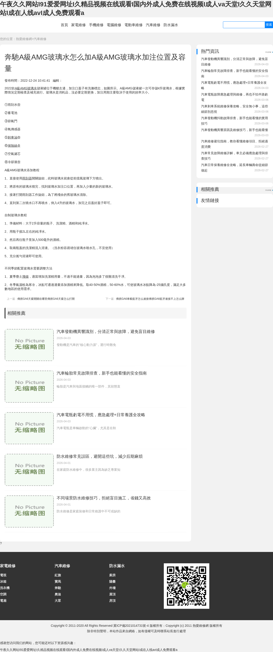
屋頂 (112, 594)
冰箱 (3, 581)
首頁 (64, 25)
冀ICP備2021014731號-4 (131, 625)
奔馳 (58, 588)
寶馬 (58, 581)
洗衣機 (5, 588)
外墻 (112, 588)
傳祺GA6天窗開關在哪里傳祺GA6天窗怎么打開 (46, 298)
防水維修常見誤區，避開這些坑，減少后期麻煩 (100, 456)
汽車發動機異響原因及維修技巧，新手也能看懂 (234, 130)
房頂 (112, 600)
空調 (3, 594)
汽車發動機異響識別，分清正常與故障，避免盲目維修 (106, 331)
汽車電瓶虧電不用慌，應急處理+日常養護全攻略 (101, 415)
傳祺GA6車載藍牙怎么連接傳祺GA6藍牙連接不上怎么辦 (150, 298)
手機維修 (96, 25)
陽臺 (112, 581)
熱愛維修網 (24, 39)
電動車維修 (133, 25)
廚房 (112, 575)
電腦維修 (114, 25)
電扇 (3, 600)
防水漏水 (171, 25)
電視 (3, 575)
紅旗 (58, 575)
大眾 (58, 600)
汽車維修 (153, 25)
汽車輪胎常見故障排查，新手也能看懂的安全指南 (102, 373)
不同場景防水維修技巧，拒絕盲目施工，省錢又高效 (104, 498)
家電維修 (78, 25)
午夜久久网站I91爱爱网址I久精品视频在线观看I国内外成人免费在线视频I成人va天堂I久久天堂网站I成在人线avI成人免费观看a (88, 650)
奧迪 (58, 594)
